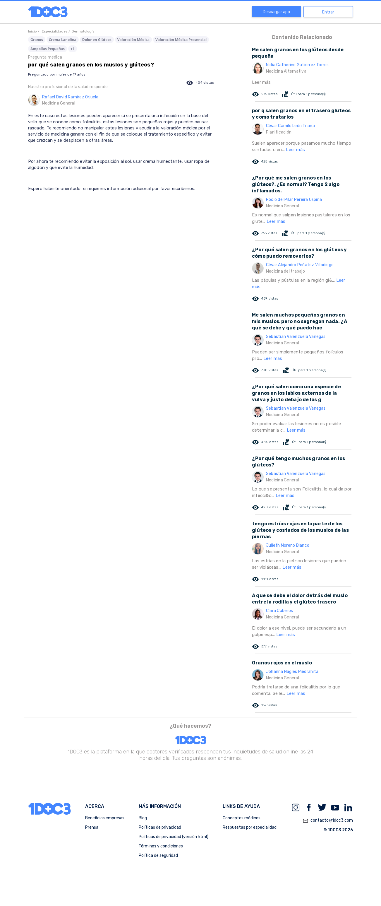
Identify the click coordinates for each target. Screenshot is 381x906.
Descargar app (276, 11)
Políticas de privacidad (160, 827)
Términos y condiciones (161, 846)
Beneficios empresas (104, 818)
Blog (143, 818)
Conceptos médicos (241, 818)
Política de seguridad (158, 855)
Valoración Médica (133, 39)
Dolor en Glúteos (96, 39)
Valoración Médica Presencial (181, 39)
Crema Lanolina (62, 39)
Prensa (91, 827)
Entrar (328, 12)
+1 (73, 48)
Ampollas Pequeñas (47, 48)
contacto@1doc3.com (328, 821)
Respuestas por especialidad (250, 827)
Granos (36, 39)
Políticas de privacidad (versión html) (173, 836)
